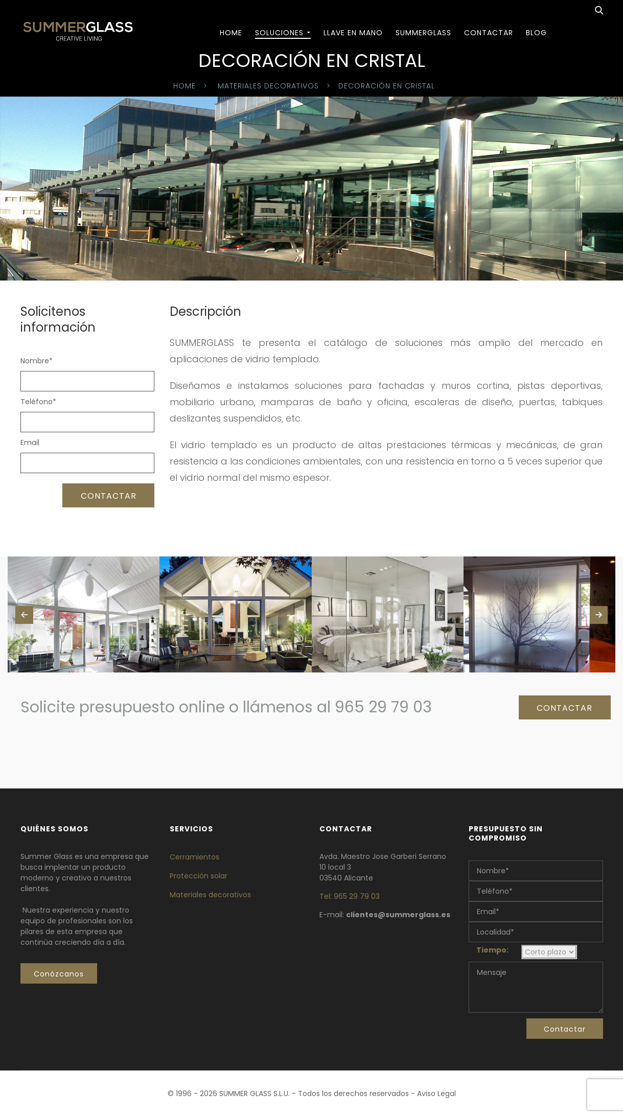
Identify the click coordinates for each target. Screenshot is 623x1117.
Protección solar (198, 876)
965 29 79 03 (383, 707)
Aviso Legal (436, 1093)
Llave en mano (353, 33)
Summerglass (423, 33)
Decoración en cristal (386, 86)
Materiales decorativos (268, 86)
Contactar (488, 33)
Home (231, 33)
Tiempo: (492, 950)
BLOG (536, 33)
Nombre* (36, 361)
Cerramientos (194, 857)
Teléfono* (38, 402)
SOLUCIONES (279, 33)
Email (29, 442)
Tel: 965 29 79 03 (349, 896)
